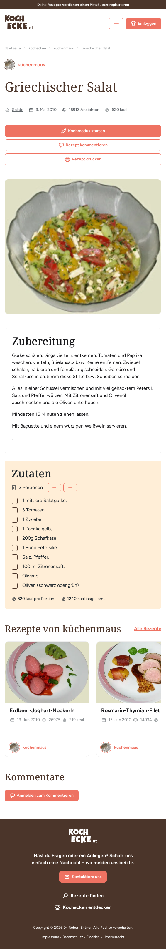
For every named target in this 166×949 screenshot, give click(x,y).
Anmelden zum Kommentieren (42, 795)
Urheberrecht (114, 937)
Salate (17, 109)
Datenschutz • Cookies (81, 937)
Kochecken (37, 48)
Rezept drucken (83, 159)
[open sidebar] (116, 23)
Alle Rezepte (147, 628)
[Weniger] (54, 487)
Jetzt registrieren (114, 5)
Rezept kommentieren (83, 145)
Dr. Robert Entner (77, 927)
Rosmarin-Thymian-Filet (130, 710)
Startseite (13, 48)
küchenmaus (64, 48)
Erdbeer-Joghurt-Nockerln (42, 710)
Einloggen (143, 23)
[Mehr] (70, 487)
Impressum (50, 937)
